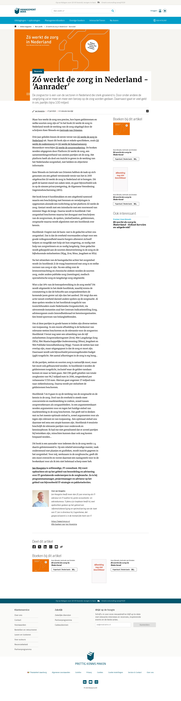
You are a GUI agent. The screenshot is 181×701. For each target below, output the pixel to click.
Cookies (100, 672)
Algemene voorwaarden (61, 672)
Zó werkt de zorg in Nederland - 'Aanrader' (61, 27)
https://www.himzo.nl (60, 521)
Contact (17, 620)
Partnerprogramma (22, 649)
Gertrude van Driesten (71, 130)
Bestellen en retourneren (25, 630)
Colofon (78, 672)
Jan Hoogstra (40, 111)
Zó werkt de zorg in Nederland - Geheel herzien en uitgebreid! (129, 225)
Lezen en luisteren (22, 635)
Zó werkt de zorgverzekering (70, 147)
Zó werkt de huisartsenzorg (72, 144)
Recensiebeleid (21, 644)
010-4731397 (162, 20)
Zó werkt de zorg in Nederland (122, 153)
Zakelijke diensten (63, 615)
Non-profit (38, 27)
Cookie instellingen (115, 672)
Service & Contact (135, 672)
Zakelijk (59, 610)
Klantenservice (21, 610)
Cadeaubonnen (61, 625)
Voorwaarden (20, 625)
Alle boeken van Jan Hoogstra (64, 524)
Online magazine (25, 27)
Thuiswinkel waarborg (37, 672)
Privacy (89, 672)
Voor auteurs (20, 639)
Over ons (18, 615)
